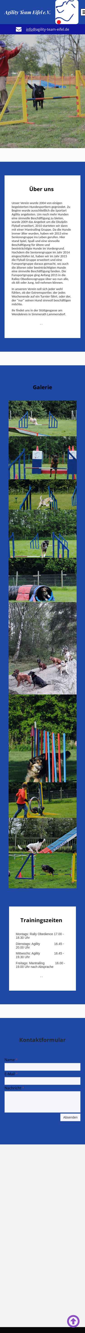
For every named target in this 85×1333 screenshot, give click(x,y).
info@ (31, 29)
